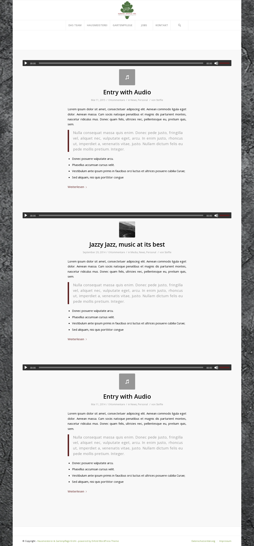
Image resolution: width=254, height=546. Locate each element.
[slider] (121, 63)
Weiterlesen (78, 187)
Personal (143, 100)
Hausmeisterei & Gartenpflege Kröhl (56, 540)
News (134, 100)
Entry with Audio (127, 92)
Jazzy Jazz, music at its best (127, 244)
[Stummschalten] (216, 63)
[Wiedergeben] (26, 63)
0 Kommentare (116, 100)
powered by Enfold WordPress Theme (98, 540)
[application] (127, 63)
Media (134, 252)
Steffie (159, 100)
